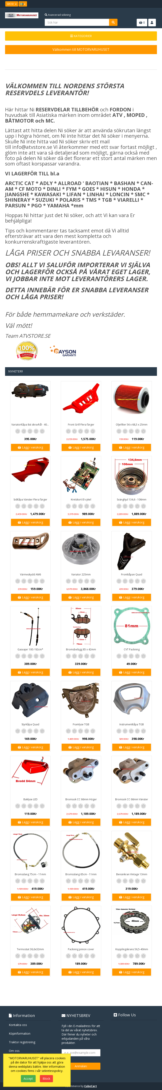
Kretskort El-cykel (81, 499)
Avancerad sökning (58, 15)
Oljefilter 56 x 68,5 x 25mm (131, 424)
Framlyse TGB (81, 724)
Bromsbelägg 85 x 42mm (81, 649)
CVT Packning (132, 649)
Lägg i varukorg (30, 447)
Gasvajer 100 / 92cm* (30, 649)
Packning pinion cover (81, 949)
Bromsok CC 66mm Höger (81, 799)
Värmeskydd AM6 (30, 574)
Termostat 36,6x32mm (30, 949)
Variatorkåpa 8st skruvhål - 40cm (30, 424)
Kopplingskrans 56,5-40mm (131, 949)
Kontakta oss (18, 1025)
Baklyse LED (30, 799)
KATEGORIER (81, 36)
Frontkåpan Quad (131, 574)
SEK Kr (12, 4)
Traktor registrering (22, 1042)
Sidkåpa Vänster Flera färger (30, 499)
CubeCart (90, 1086)
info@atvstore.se (32, 146)
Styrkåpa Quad (30, 724)
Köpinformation (19, 1033)
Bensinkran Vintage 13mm (131, 874)
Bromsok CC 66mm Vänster (131, 799)
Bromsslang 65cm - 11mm (81, 874)
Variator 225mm (81, 574)
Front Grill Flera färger (81, 424)
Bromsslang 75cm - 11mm (30, 874)
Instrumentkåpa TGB (131, 724)
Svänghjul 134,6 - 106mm (131, 499)
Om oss (14, 1051)
